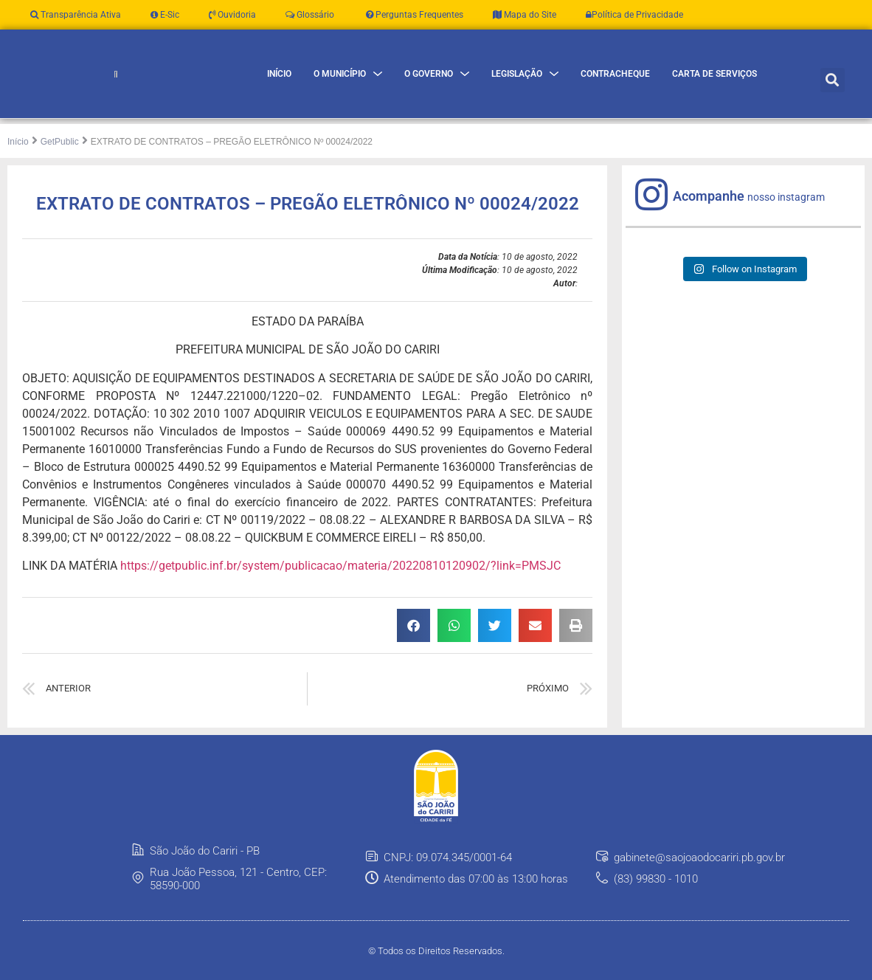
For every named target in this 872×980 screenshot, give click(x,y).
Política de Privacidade (634, 15)
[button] (832, 90)
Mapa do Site (524, 15)
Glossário (310, 15)
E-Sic (164, 15)
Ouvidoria (232, 15)
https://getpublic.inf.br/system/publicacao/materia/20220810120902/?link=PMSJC (340, 588)
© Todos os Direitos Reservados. (436, 972)
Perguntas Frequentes (413, 15)
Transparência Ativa (75, 15)
